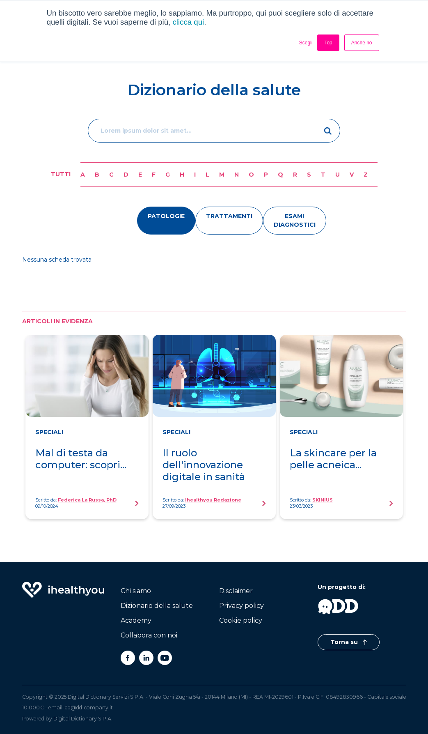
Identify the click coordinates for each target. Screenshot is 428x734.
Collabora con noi (149, 635)
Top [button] (328, 43)
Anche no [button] (361, 43)
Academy (136, 620)
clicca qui (188, 22)
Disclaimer (236, 591)
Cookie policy (240, 620)
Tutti (61, 174)
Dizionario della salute (157, 606)
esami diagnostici (295, 220)
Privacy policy (241, 606)
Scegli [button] (306, 43)
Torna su (348, 642)
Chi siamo (136, 591)
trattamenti (229, 216)
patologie (166, 216)
